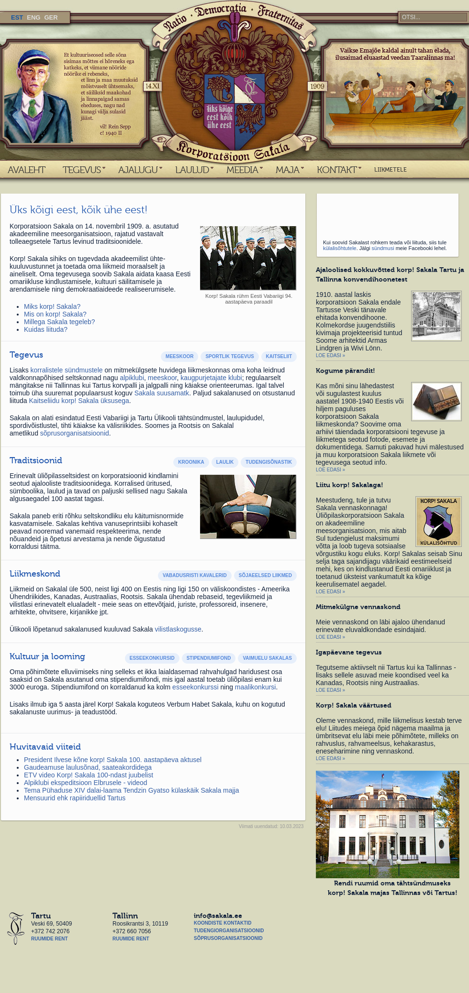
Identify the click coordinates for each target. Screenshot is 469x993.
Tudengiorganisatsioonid (229, 930)
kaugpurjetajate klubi (211, 378)
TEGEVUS (81, 169)
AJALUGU (137, 169)
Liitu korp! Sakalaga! (349, 485)
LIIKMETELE (390, 169)
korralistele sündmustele (67, 370)
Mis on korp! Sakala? (55, 314)
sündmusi (383, 248)
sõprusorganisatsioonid (74, 433)
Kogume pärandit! (345, 370)
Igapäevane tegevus (349, 652)
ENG (33, 17)
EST (17, 17)
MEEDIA (242, 169)
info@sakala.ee (218, 915)
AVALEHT (26, 169)
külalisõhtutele (340, 248)
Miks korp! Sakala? (52, 306)
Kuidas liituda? (45, 329)
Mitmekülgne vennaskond (358, 607)
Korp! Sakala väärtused (353, 705)
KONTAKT (337, 169)
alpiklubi (132, 378)
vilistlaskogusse (178, 629)
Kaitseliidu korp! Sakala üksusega (79, 400)
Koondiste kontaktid (222, 923)
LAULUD (192, 169)
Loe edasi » (330, 355)
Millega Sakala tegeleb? (59, 322)
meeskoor (162, 378)
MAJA (287, 169)
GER (50, 17)
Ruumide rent (49, 938)
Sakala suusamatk (161, 393)
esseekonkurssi (195, 687)
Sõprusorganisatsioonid (228, 938)
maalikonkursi (255, 687)
